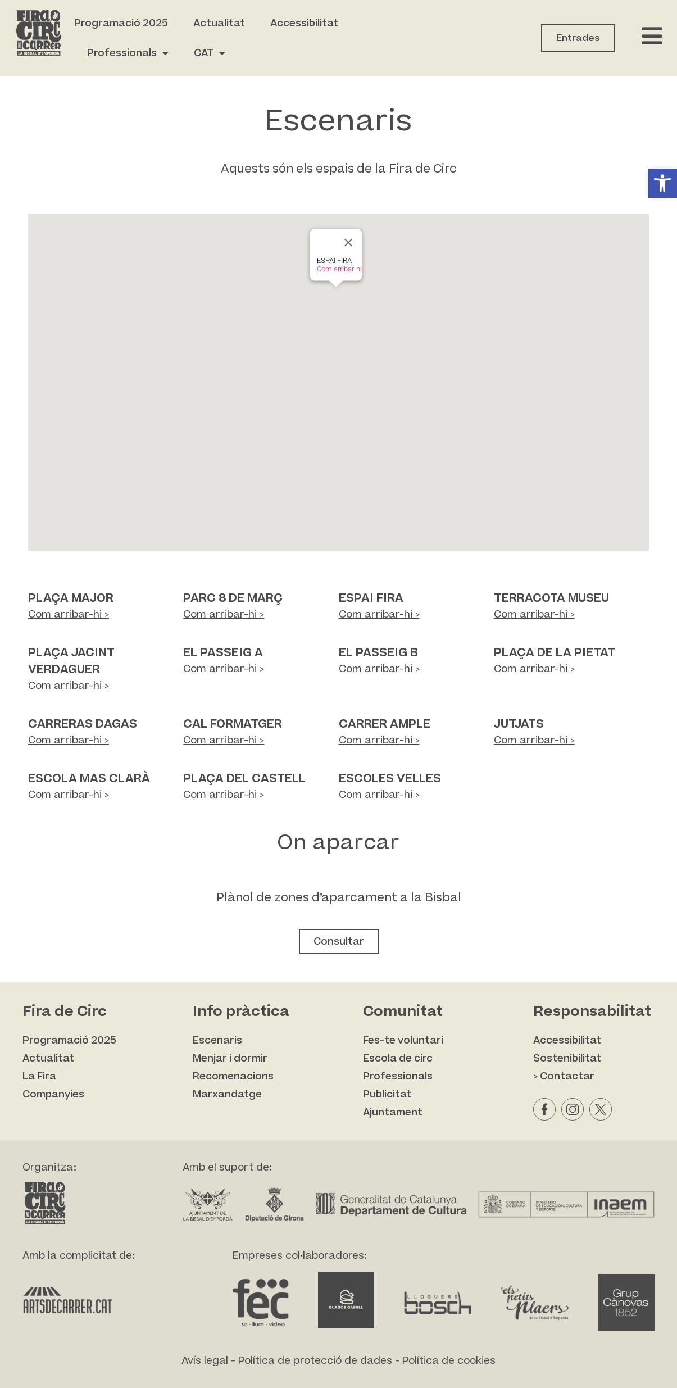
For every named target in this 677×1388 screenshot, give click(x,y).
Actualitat (219, 23)
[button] (662, 183)
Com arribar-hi (339, 269)
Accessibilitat (304, 23)
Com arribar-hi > (68, 614)
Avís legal (204, 1361)
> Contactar (563, 1076)
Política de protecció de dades (315, 1361)
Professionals (128, 53)
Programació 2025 (121, 23)
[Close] (348, 242)
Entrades (578, 38)
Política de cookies (449, 1361)
